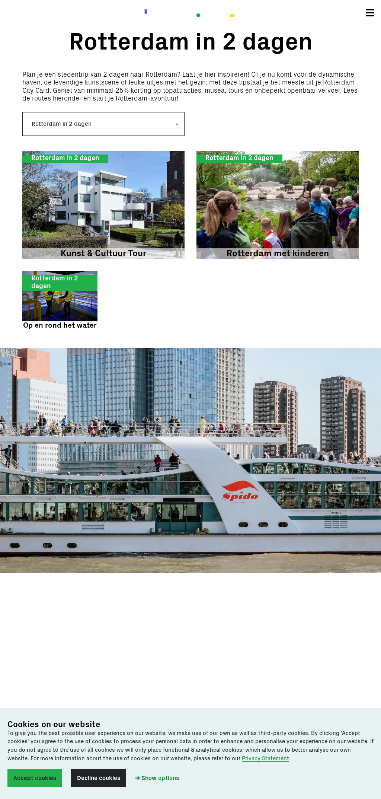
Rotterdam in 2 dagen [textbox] (62, 124)
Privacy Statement (265, 758)
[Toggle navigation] (370, 13)
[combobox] (103, 124)
